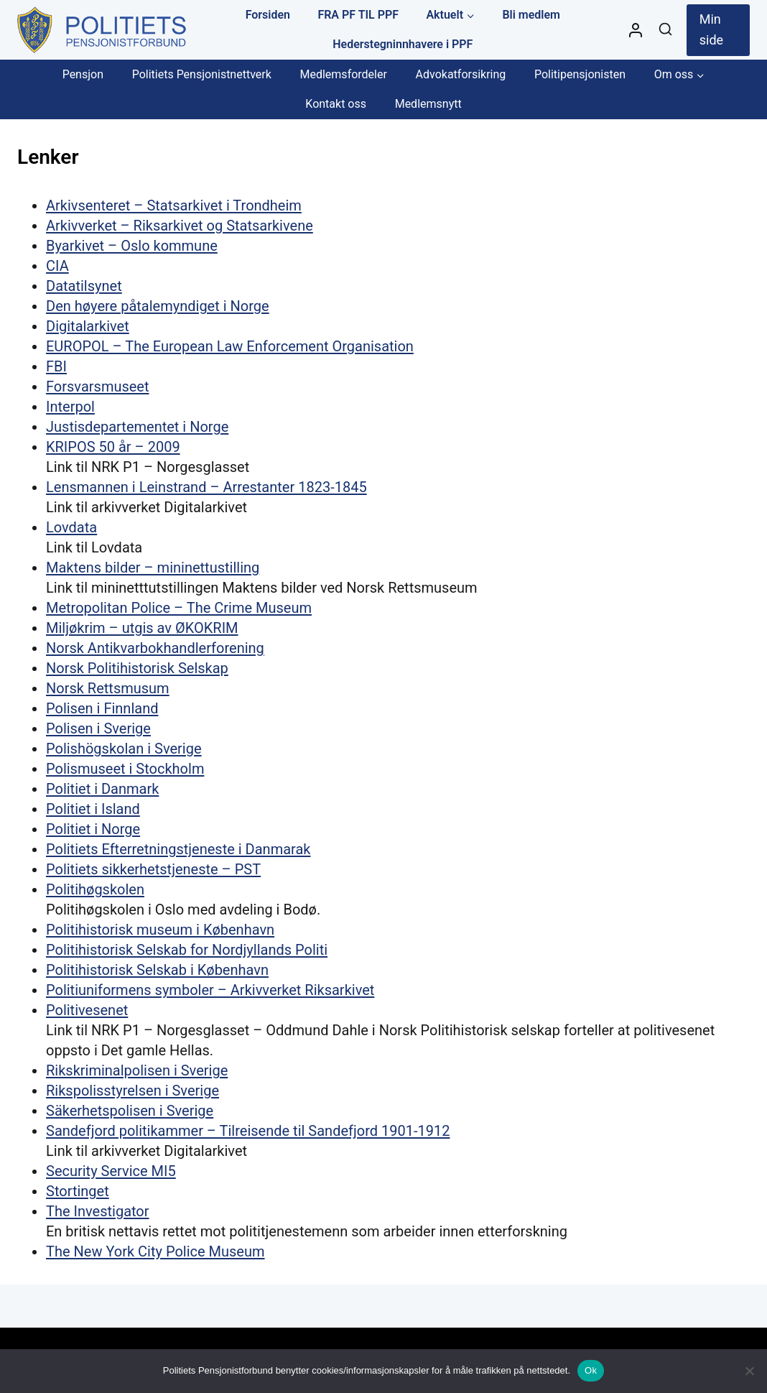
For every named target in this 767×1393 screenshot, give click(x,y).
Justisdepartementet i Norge (137, 426)
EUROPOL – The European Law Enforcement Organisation (230, 346)
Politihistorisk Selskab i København (157, 969)
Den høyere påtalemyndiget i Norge (157, 306)
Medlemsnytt (428, 104)
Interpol (70, 406)
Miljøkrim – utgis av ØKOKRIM (142, 628)
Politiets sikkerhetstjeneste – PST (153, 869)
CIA (57, 265)
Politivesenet (87, 1010)
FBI (56, 366)
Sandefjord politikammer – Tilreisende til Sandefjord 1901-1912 (248, 1130)
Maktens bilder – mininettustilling (152, 567)
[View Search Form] (665, 30)
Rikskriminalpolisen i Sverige (137, 1070)
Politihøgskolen (95, 889)
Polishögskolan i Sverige (124, 748)
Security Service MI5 (111, 1171)
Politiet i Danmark (102, 788)
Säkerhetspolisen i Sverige (129, 1110)
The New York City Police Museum (155, 1251)
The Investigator (97, 1211)
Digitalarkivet (87, 326)
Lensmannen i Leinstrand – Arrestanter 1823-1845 (206, 487)
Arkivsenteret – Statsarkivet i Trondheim (174, 205)
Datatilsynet (84, 286)
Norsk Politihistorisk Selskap (137, 668)
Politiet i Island (93, 809)
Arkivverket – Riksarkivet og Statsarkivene (179, 225)
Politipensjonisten (580, 74)
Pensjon (82, 74)
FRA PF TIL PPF (358, 15)
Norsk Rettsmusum (107, 688)
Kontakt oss (335, 104)
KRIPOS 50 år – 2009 (113, 446)
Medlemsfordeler (342, 74)
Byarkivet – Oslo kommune (132, 245)
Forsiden (268, 15)
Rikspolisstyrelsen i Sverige (132, 1090)
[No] (749, 1371)
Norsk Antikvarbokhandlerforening (155, 648)
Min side (711, 29)
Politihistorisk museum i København (160, 929)
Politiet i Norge (93, 829)
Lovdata (71, 527)
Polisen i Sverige (98, 728)
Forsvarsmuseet (97, 386)
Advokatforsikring (461, 74)
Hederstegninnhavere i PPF (403, 44)
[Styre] (635, 30)
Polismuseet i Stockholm (125, 768)
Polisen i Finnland (102, 708)
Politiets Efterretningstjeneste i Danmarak (178, 849)
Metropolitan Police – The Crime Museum (179, 607)
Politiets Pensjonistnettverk (201, 74)
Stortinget (77, 1191)
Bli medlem (531, 15)
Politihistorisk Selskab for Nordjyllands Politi (186, 949)
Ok (591, 1370)
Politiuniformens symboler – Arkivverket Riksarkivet (210, 990)
